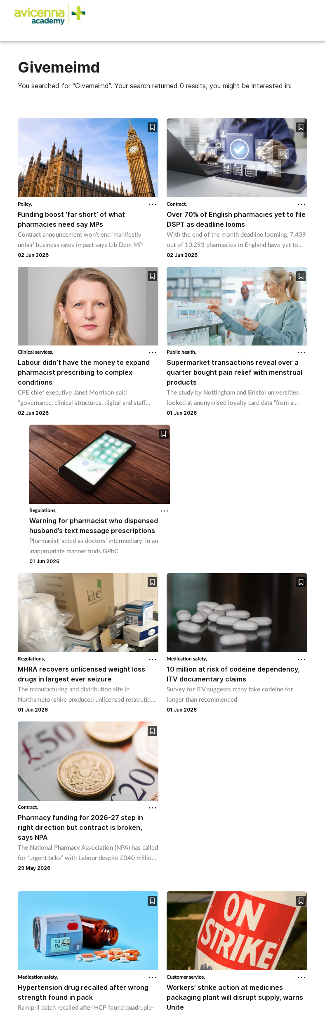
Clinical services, (35, 352)
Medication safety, (187, 659)
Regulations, (43, 510)
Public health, (181, 352)
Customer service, (186, 977)
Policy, (25, 204)
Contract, (177, 204)
